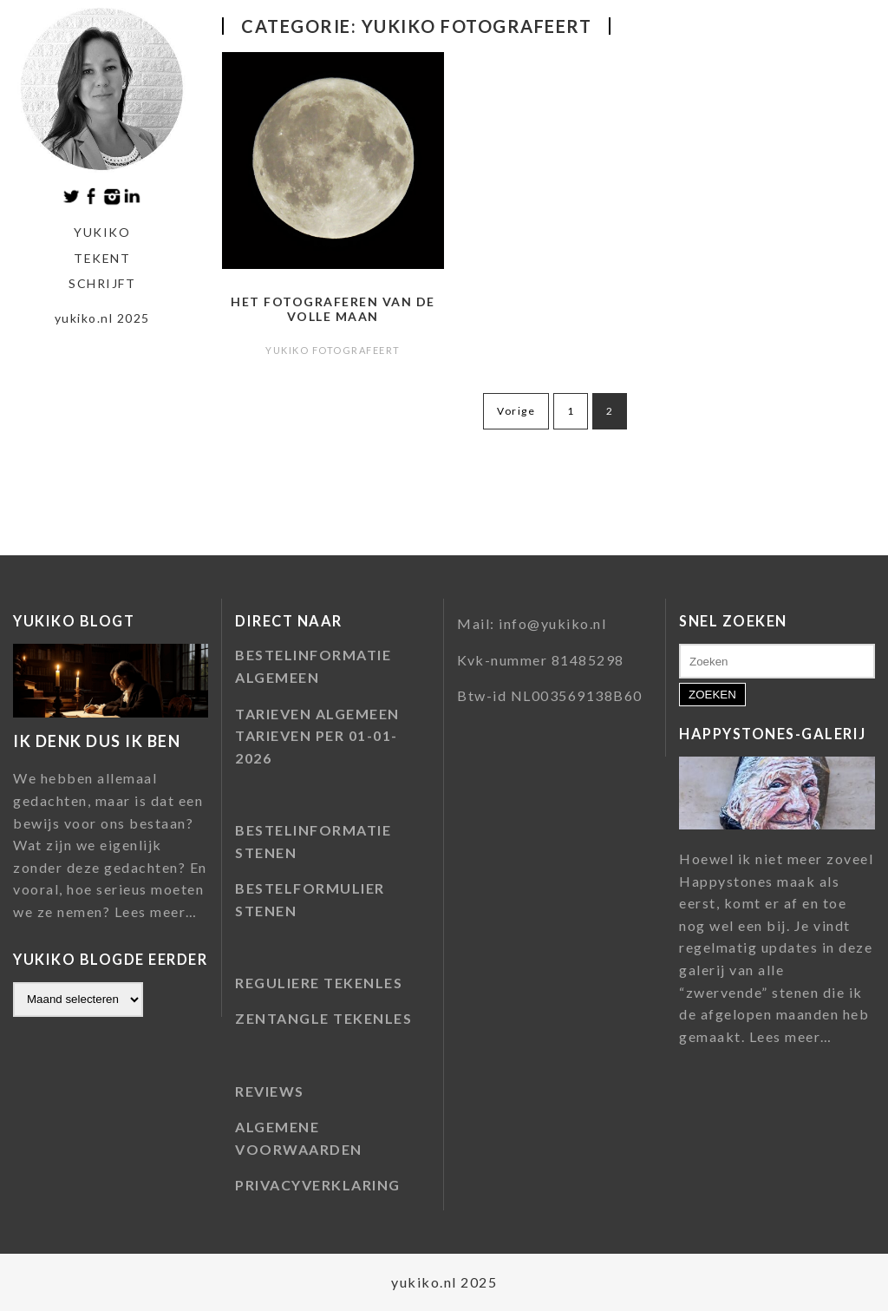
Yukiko (102, 232)
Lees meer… (156, 912)
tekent (102, 258)
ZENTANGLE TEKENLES (323, 1018)
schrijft (102, 283)
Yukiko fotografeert (333, 350)
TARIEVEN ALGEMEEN (317, 713)
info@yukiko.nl (552, 623)
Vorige (516, 410)
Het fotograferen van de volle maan (333, 309)
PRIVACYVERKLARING (318, 1185)
